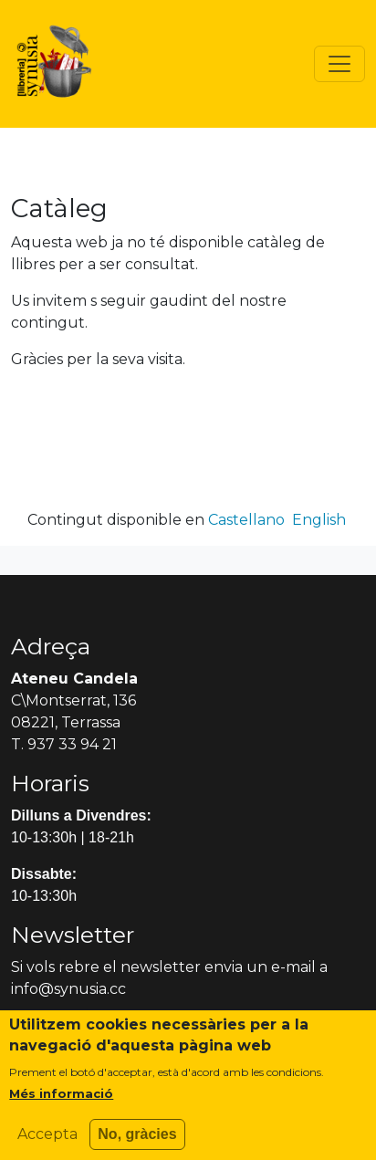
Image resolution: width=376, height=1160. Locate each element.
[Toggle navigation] (339, 64)
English (319, 519)
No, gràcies (137, 1143)
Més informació (61, 1102)
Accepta (47, 1143)
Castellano (246, 519)
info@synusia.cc (68, 989)
